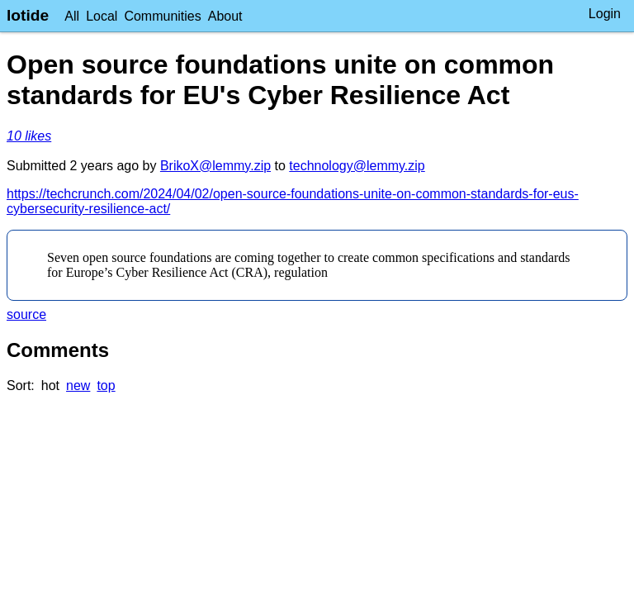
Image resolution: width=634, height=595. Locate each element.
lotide (28, 15)
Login (605, 14)
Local (101, 16)
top (106, 385)
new (78, 385)
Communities (162, 16)
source (26, 314)
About (225, 16)
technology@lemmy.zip (356, 166)
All (71, 16)
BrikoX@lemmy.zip (215, 166)
